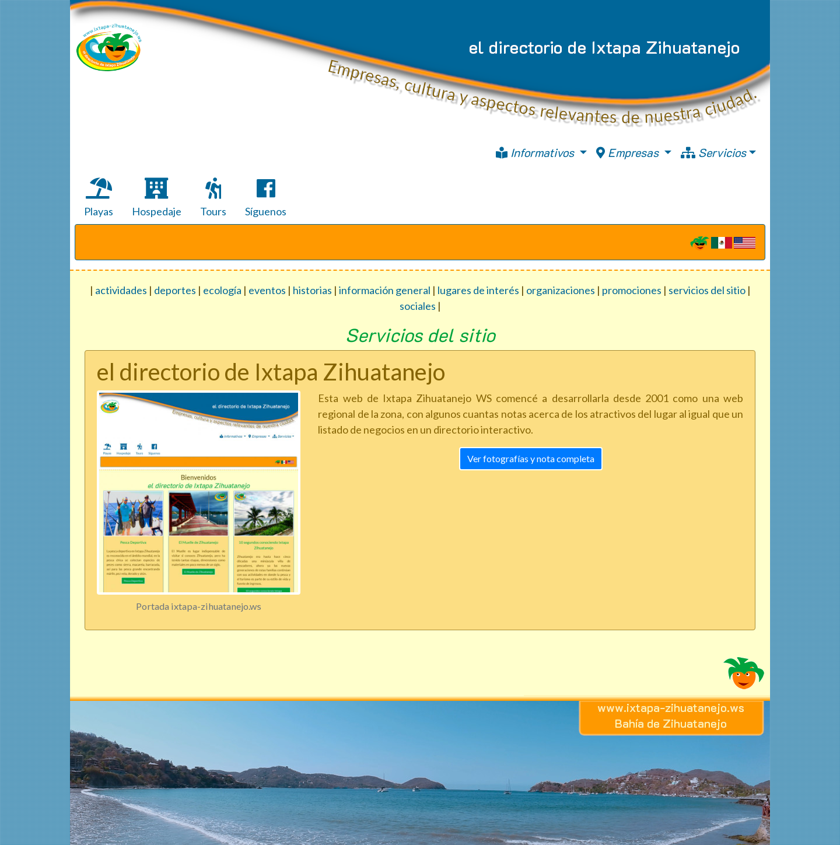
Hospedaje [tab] (156, 198)
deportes (175, 290)
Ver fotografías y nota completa (530, 458)
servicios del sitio (707, 290)
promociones (632, 290)
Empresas (629, 152)
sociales (418, 305)
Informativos (536, 152)
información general (384, 290)
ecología (222, 290)
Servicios (713, 152)
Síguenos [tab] (265, 198)
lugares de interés (478, 290)
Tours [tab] (213, 198)
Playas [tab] (98, 198)
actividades (121, 290)
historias (312, 290)
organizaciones (560, 290)
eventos (267, 290)
